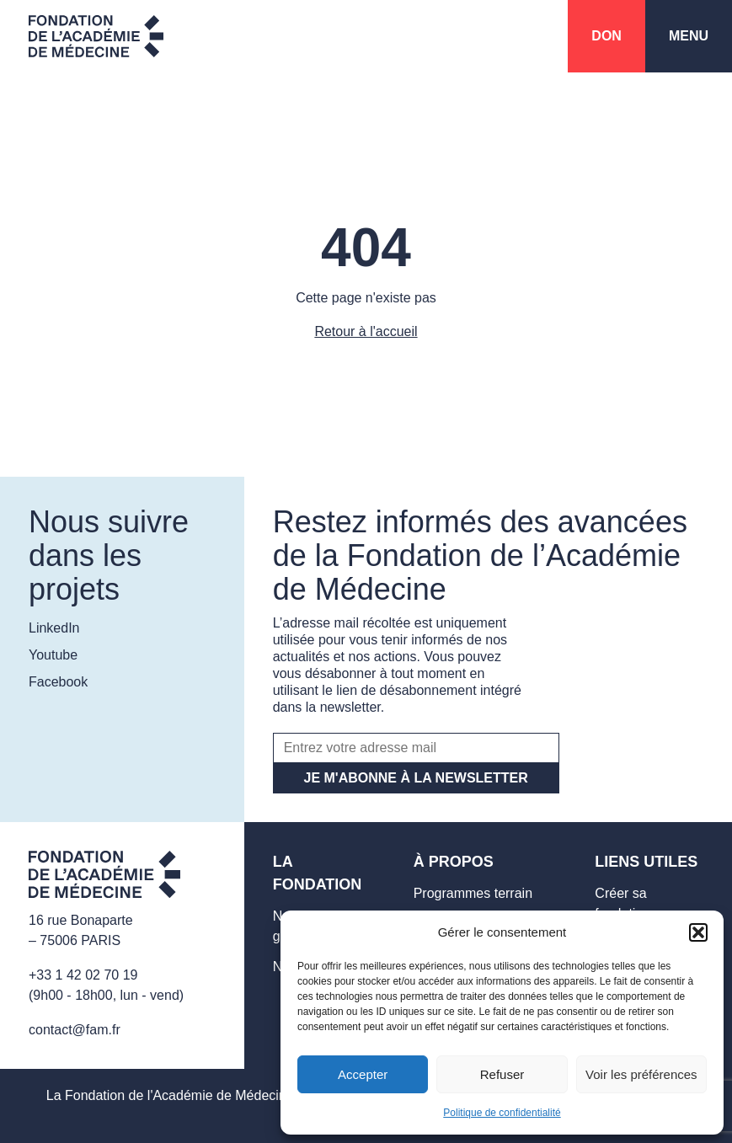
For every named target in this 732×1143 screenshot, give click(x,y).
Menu (688, 36)
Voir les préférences (641, 1074)
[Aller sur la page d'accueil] (104, 877)
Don (606, 36)
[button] (698, 932)
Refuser (502, 1074)
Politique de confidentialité (501, 1113)
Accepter (362, 1074)
